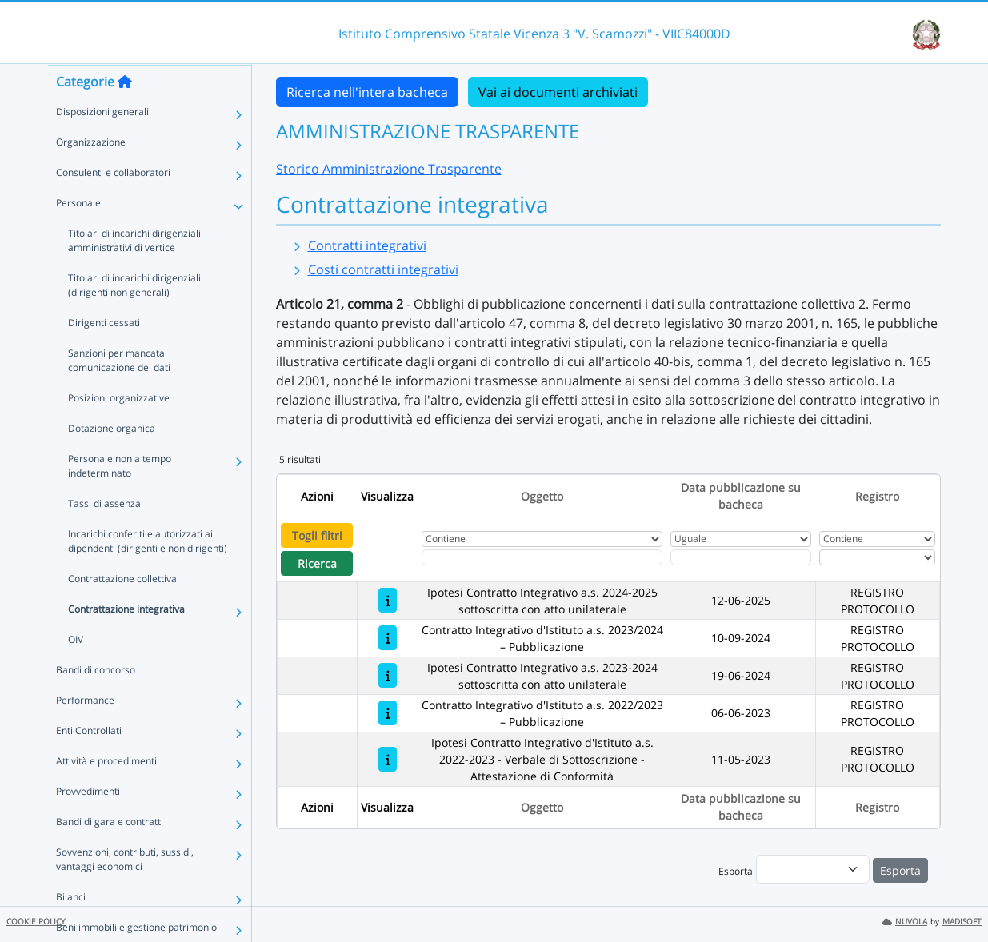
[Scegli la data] (741, 557)
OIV (75, 670)
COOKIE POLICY (36, 921)
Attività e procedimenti (106, 792)
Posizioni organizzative (119, 429)
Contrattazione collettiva (122, 610)
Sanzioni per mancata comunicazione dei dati (119, 391)
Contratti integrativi (367, 245)
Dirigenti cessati (104, 354)
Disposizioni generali (102, 143)
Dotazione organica (111, 459)
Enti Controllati (89, 761)
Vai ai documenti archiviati (558, 92)
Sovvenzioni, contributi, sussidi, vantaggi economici (125, 890)
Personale (78, 234)
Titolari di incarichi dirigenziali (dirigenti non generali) (134, 316)
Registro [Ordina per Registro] (877, 496)
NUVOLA (904, 921)
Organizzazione (91, 173)
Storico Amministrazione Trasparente (389, 169)
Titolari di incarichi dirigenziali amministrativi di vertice (134, 271)
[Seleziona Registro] (877, 557)
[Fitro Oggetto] (542, 557)
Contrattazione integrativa (126, 640)
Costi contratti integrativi (383, 269)
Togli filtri (317, 535)
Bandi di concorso (95, 701)
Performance (85, 731)
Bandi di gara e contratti (109, 853)
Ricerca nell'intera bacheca (367, 92)
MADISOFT (962, 921)
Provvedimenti (88, 822)
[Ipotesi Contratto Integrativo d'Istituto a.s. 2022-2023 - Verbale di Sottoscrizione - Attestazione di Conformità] (387, 759)
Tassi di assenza (104, 534)
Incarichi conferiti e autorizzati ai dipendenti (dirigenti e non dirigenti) (147, 572)
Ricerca (317, 563)
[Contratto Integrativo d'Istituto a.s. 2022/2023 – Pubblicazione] (387, 713)
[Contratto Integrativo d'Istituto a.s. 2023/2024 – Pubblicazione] (387, 637)
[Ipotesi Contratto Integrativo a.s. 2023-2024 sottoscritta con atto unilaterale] (387, 675)
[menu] (813, 869)
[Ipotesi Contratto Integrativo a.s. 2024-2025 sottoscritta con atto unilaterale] (387, 600)
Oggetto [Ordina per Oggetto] (542, 496)
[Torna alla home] (125, 113)
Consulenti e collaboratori (113, 203)
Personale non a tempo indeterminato (119, 497)
